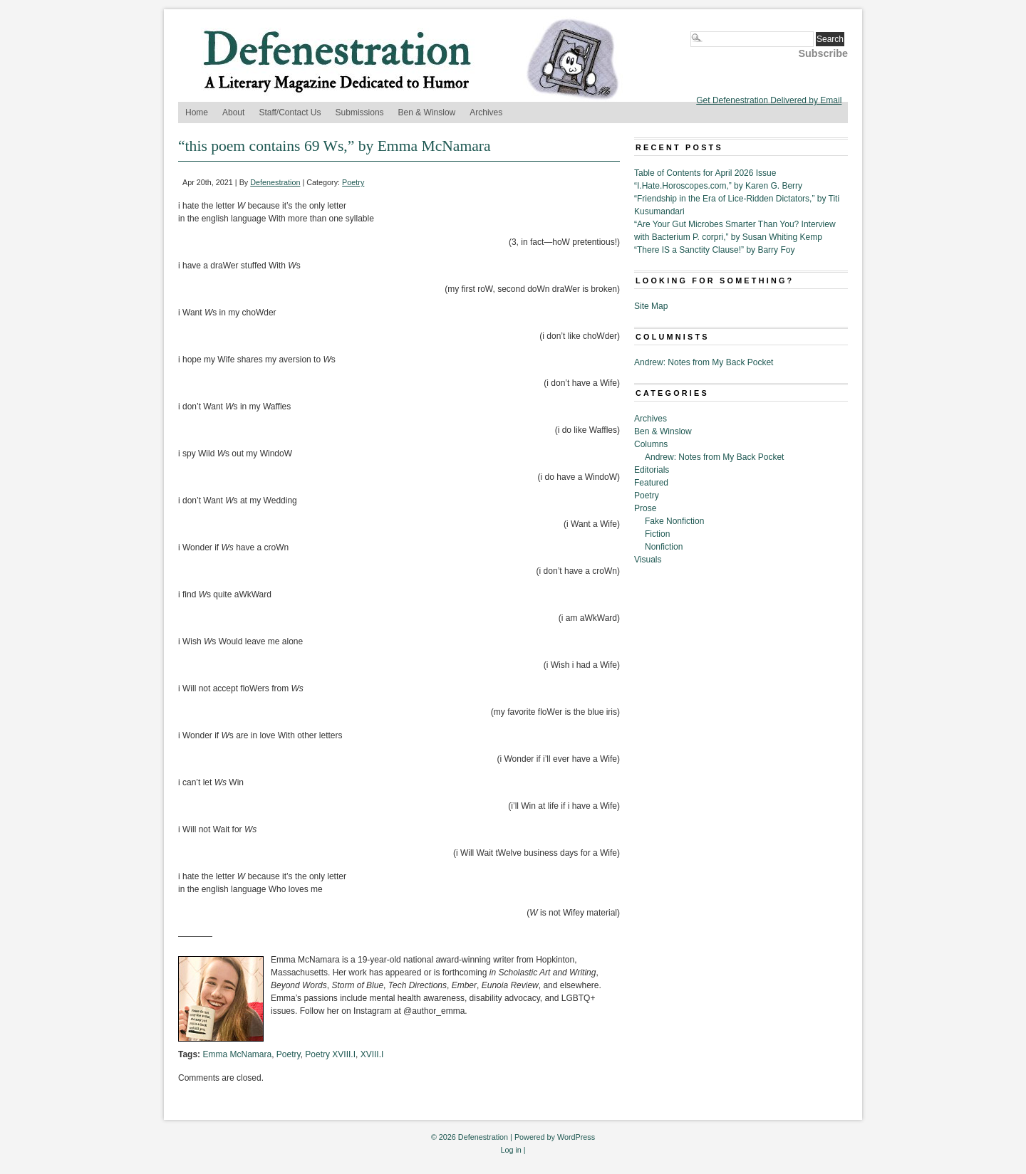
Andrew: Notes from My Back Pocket (703, 362)
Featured (651, 483)
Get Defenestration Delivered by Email (768, 100)
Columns (651, 444)
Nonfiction (664, 547)
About (233, 112)
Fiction (657, 534)
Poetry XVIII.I (330, 1054)
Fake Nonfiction (674, 521)
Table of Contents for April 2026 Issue (705, 173)
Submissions (360, 112)
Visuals (647, 560)
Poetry (353, 182)
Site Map (651, 306)
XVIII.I (372, 1054)
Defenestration (275, 182)
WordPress (576, 1137)
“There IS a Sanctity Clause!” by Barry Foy (714, 250)
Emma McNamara (236, 1054)
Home (196, 112)
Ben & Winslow (427, 112)
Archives (486, 112)
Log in (510, 1150)
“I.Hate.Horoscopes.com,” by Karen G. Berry (718, 186)
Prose (645, 508)
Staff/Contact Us (290, 112)
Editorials (651, 470)
